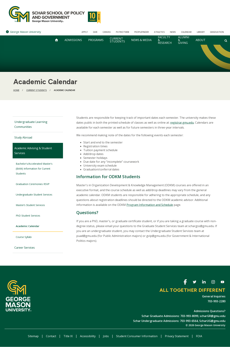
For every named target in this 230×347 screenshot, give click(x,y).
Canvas (107, 32)
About (200, 40)
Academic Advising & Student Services (33, 150)
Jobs (106, 336)
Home (16, 90)
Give (95, 32)
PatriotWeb (122, 32)
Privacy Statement (177, 336)
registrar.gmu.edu (182, 122)
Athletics (159, 32)
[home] (56, 40)
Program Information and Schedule (149, 205)
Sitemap (33, 336)
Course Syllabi (24, 237)
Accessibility (88, 336)
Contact (51, 336)
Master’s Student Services (30, 205)
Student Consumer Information (137, 336)
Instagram (213, 282)
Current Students (117, 40)
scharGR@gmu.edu (212, 316)
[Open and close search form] (226, 40)
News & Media (141, 40)
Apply (85, 32)
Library (201, 32)
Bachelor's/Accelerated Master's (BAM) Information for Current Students (34, 168)
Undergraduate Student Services (34, 194)
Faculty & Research (165, 40)
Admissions (73, 40)
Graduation (217, 32)
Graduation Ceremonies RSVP (32, 184)
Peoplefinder (141, 32)
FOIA (199, 336)
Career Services (24, 248)
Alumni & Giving (183, 40)
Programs (96, 40)
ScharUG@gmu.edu (212, 321)
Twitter (194, 282)
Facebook (185, 282)
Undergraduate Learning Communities (30, 124)
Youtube (222, 282)
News (173, 32)
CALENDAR (186, 32)
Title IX (68, 336)
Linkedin (204, 282)
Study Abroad (23, 137)
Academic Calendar (27, 226)
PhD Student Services (28, 215)
